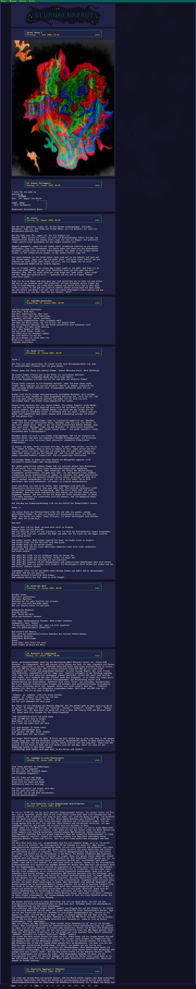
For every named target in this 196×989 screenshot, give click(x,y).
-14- (96, 986)
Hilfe (32, 1)
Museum (13, 1)
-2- (25, 986)
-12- (82, 986)
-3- (31, 986)
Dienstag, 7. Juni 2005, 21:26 (43, 35)
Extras (23, 1)
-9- (63, 986)
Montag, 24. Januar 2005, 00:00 (43, 656)
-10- (69, 986)
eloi (97, 35)
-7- (53, 986)
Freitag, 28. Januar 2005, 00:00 (43, 220)
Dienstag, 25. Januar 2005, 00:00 (44, 588)
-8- (58, 986)
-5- (42, 986)
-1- (20, 986)
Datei (4, 1)
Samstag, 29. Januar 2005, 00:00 (43, 185)
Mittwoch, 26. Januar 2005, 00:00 (44, 353)
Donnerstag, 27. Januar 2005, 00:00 (45, 303)
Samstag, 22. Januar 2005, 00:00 (43, 806)
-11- (76, 986)
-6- (47, 986)
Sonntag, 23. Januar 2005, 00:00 (43, 760)
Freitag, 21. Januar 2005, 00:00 (43, 971)
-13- (89, 986)
